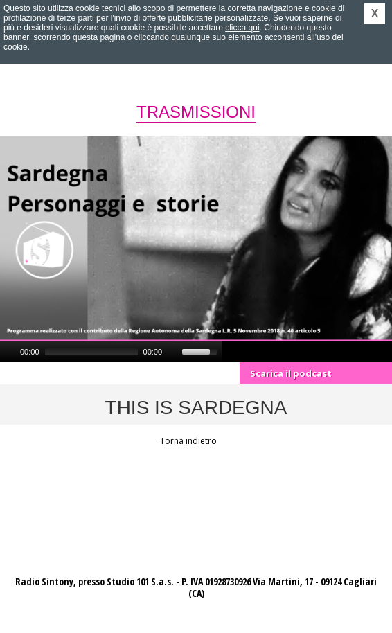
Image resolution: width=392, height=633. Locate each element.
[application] (111, 351)
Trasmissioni (196, 111)
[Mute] (173, 351)
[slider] (91, 351)
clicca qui (242, 28)
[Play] (9, 351)
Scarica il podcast (291, 373)
